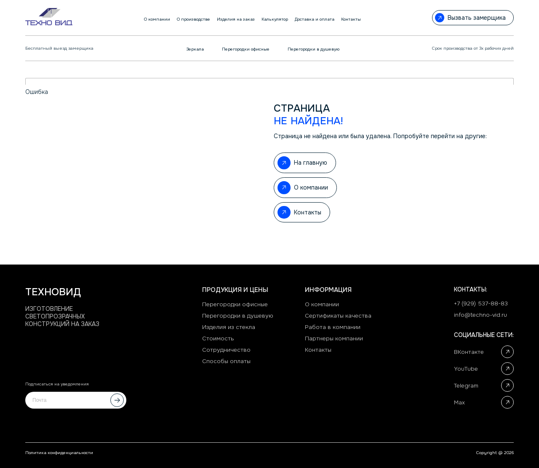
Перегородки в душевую (238, 315)
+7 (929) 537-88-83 (481, 303)
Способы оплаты (226, 362)
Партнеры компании (334, 339)
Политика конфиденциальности (59, 452)
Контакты (318, 351)
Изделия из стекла (228, 327)
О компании (322, 304)
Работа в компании (333, 327)
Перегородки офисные (235, 304)
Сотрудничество (226, 351)
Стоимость (218, 339)
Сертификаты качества (338, 315)
